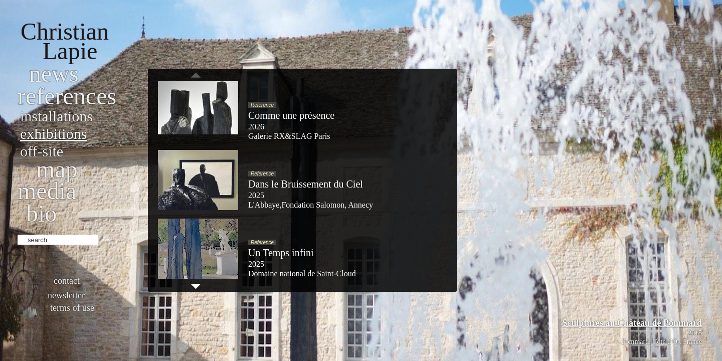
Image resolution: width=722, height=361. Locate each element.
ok (106, 239)
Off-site (41, 151)
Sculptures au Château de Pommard (632, 323)
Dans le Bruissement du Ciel (305, 184)
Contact (67, 281)
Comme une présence (291, 115)
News (54, 73)
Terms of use (72, 308)
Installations (56, 116)
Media (47, 190)
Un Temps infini (280, 252)
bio (41, 213)
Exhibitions (53, 133)
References (67, 96)
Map (57, 169)
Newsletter (66, 295)
